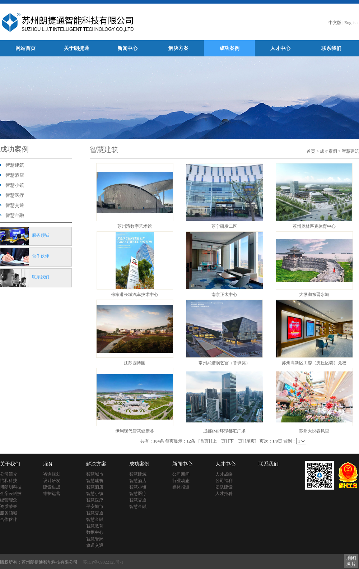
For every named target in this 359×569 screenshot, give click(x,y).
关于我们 (10, 464)
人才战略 (224, 474)
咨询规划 (51, 474)
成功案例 (229, 48)
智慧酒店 (14, 175)
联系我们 (331, 48)
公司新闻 (181, 474)
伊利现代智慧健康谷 (134, 431)
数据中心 (94, 532)
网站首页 (25, 48)
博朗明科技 (11, 487)
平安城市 (94, 506)
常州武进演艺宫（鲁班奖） (224, 362)
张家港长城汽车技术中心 (134, 294)
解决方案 (178, 48)
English (351, 22)
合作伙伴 (8, 519)
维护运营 (51, 493)
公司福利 (224, 480)
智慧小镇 (14, 185)
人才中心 (280, 48)
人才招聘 (224, 493)
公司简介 (8, 474)
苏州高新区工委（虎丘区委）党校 (314, 362)
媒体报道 (181, 487)
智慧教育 (94, 525)
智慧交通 (14, 205)
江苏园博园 (134, 362)
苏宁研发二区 (224, 226)
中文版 (334, 22)
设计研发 (51, 480)
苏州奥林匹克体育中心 (314, 226)
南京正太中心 (224, 294)
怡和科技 (8, 480)
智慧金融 (14, 215)
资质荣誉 (8, 506)
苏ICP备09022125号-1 (103, 562)
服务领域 (8, 512)
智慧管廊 (94, 538)
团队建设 (224, 487)
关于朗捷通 (76, 48)
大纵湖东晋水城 (314, 294)
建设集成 (51, 487)
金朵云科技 (11, 493)
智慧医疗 (14, 195)
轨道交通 (94, 545)
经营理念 (8, 500)
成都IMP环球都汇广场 (224, 431)
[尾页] (250, 441)
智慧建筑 (14, 165)
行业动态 (181, 480)
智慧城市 (94, 474)
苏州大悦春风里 (314, 431)
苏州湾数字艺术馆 (134, 226)
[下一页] (236, 441)
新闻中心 (127, 48)
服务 (48, 464)
